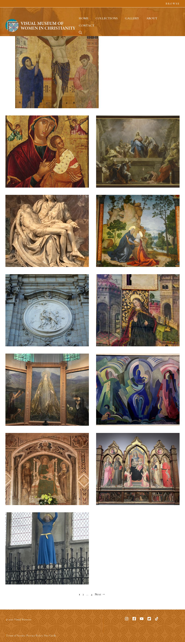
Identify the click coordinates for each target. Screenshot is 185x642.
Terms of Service (15, 635)
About (151, 18)
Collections (107, 18)
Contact (86, 25)
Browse (173, 3)
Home (83, 18)
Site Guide (50, 635)
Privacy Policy (34, 635)
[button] (80, 32)
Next (100, 594)
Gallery (132, 18)
